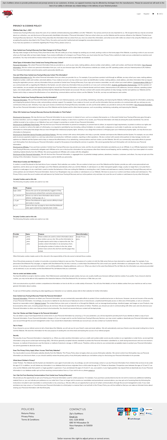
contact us (67, 43)
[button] (153, 14)
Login (139, 14)
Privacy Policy (27, 416)
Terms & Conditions (30, 419)
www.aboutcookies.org (23, 283)
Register (146, 14)
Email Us (73, 416)
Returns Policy (28, 413)
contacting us (79, 316)
